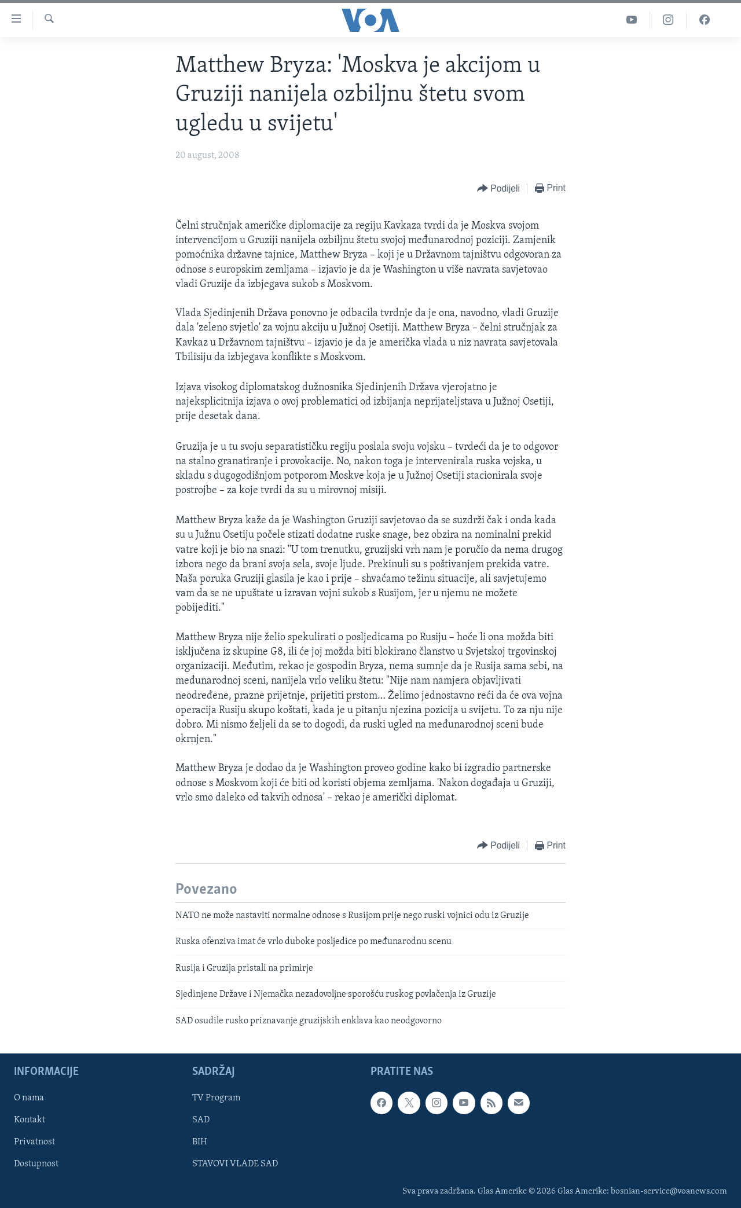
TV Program (216, 1098)
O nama (29, 1098)
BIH (199, 1142)
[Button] (498, 189)
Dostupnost (36, 1164)
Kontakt (29, 1120)
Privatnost (34, 1142)
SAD (201, 1120)
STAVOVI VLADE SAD (235, 1164)
